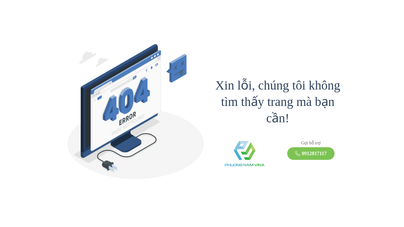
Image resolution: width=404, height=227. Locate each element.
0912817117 (311, 153)
